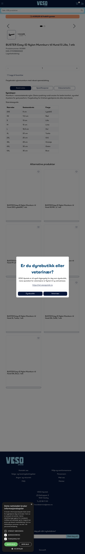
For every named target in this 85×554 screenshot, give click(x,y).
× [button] (31, 504)
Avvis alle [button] (25, 544)
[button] (18, 549)
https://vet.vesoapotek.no (42, 285)
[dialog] (18, 527)
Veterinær (55, 294)
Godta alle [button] (11, 544)
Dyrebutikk (30, 294)
